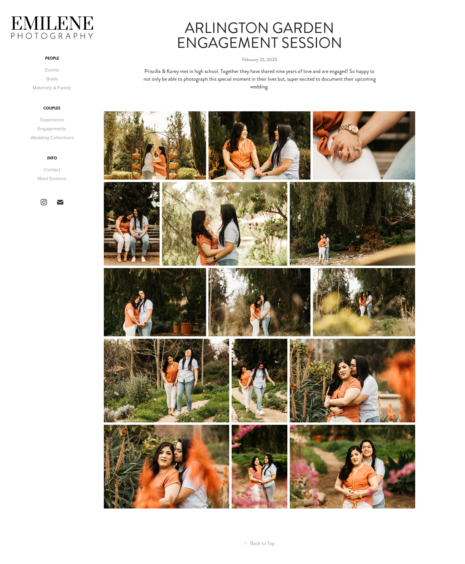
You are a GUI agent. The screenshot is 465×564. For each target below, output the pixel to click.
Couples (51, 108)
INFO (52, 158)
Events (52, 69)
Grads (52, 78)
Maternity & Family (52, 87)
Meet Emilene (52, 178)
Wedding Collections (52, 137)
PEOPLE (52, 58)
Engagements (52, 128)
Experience (52, 119)
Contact (52, 169)
